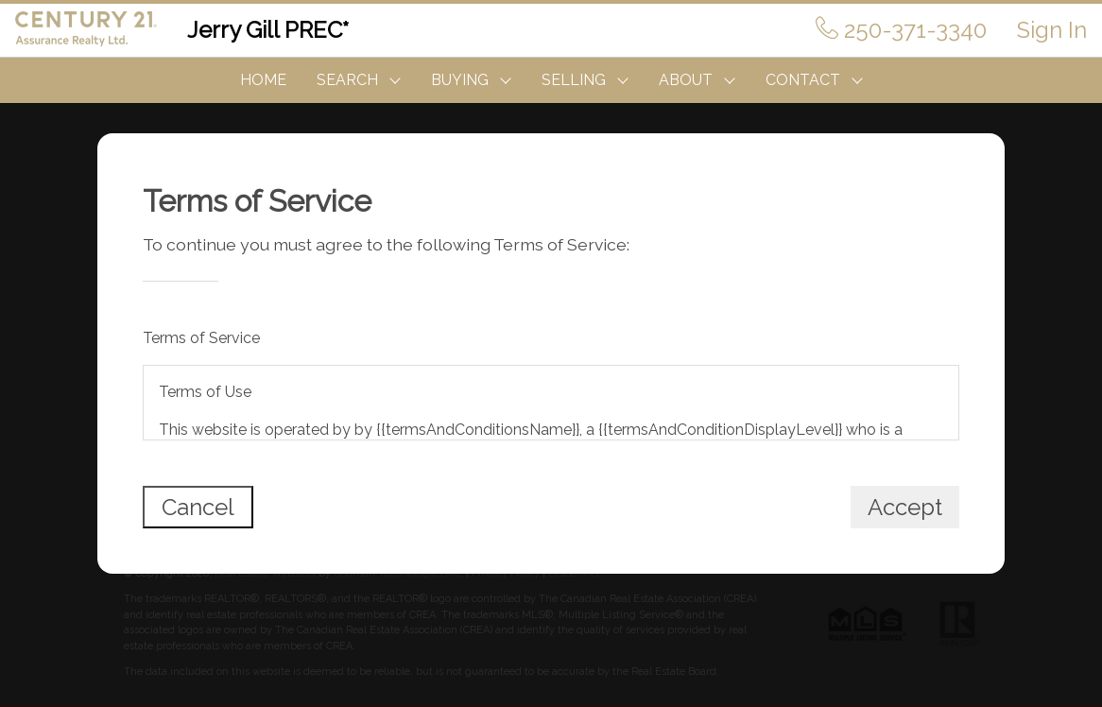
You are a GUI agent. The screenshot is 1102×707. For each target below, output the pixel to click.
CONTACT (803, 80)
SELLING (574, 80)
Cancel (198, 507)
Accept (905, 507)
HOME (263, 80)
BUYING (460, 80)
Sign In (1052, 29)
